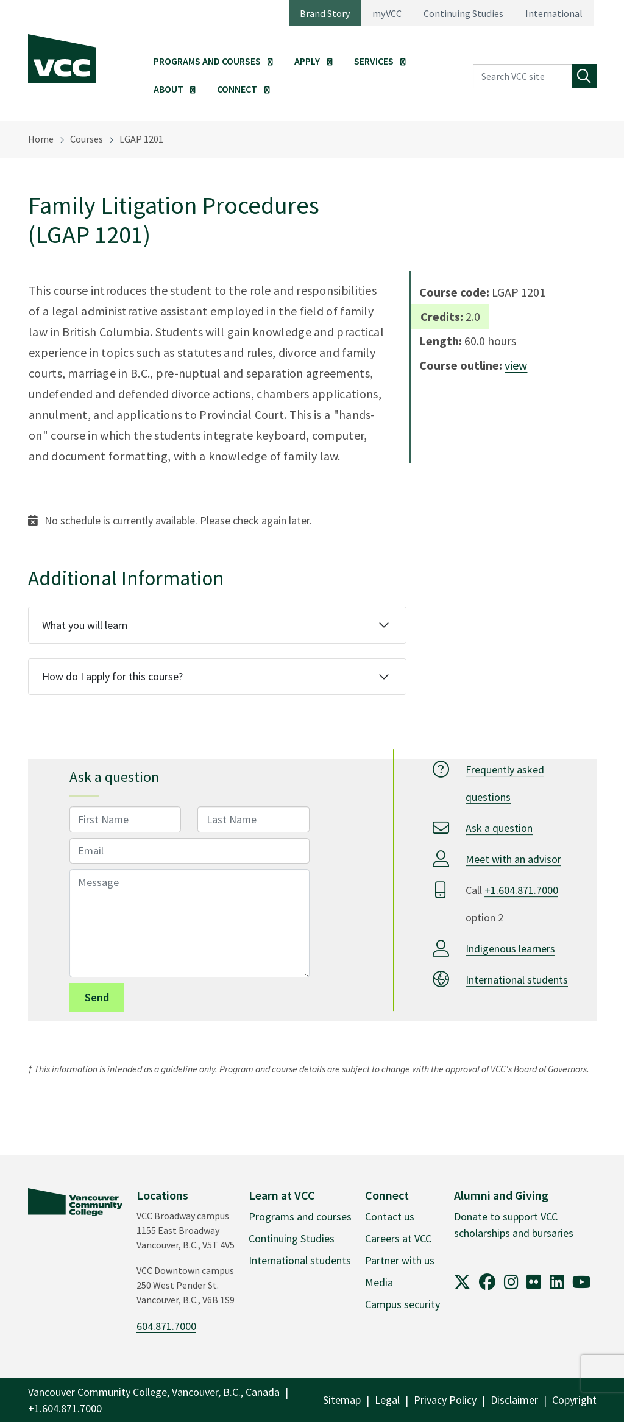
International (554, 13)
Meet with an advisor (513, 859)
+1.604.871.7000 (521, 890)
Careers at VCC (398, 1238)
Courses (86, 139)
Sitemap (342, 1400)
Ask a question (499, 828)
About (168, 89)
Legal (387, 1400)
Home (41, 139)
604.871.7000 (166, 1326)
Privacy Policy (445, 1400)
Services (374, 61)
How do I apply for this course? (112, 676)
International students (517, 980)
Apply (307, 61)
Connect (237, 89)
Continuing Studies (463, 13)
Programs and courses (300, 1216)
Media (379, 1282)
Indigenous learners (510, 949)
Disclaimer (514, 1400)
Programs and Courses (207, 61)
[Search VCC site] (522, 76)
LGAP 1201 (141, 139)
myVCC (387, 13)
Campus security (402, 1304)
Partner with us (399, 1260)
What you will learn (84, 625)
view (516, 365)
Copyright (574, 1400)
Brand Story (325, 13)
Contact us (389, 1216)
